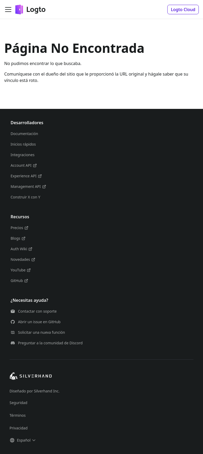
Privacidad (18, 427)
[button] (183, 9)
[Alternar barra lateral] (8, 9)
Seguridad (18, 402)
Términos (18, 415)
